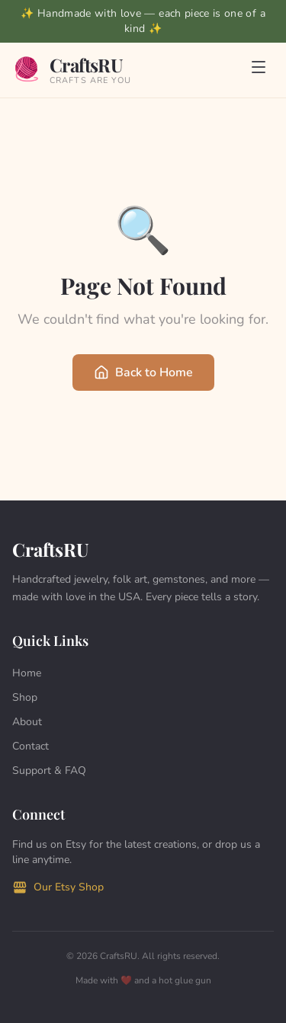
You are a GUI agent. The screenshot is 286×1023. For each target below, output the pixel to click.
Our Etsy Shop (58, 887)
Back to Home (143, 372)
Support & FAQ (49, 770)
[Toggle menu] (258, 70)
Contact (30, 746)
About (27, 722)
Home (26, 673)
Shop (24, 697)
